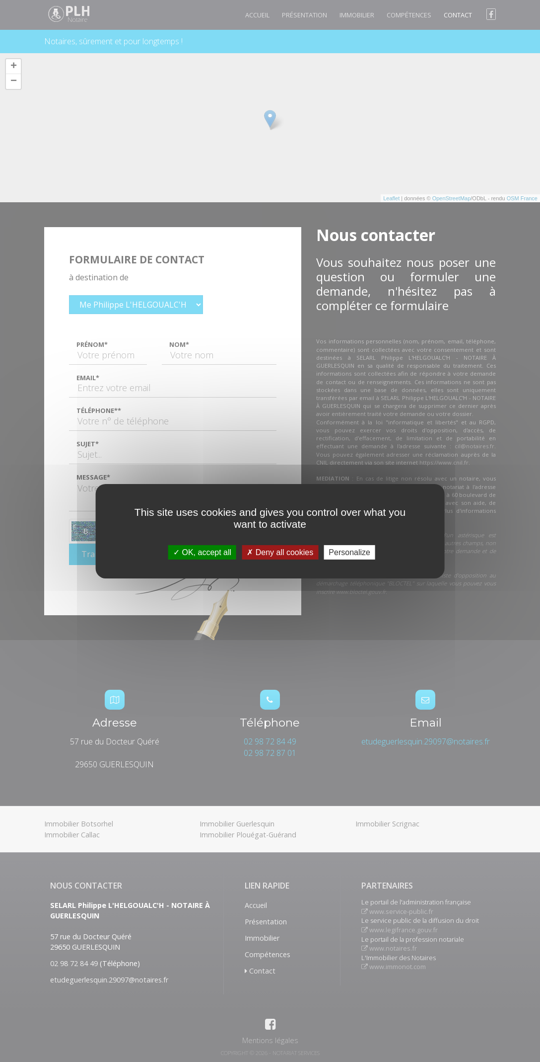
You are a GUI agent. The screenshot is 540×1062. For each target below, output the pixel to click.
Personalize (349, 552)
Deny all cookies (280, 552)
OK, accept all (202, 552)
